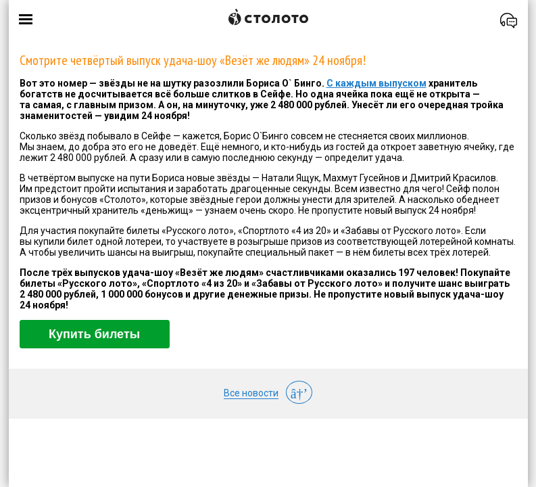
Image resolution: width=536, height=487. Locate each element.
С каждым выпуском (376, 83)
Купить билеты (94, 334)
